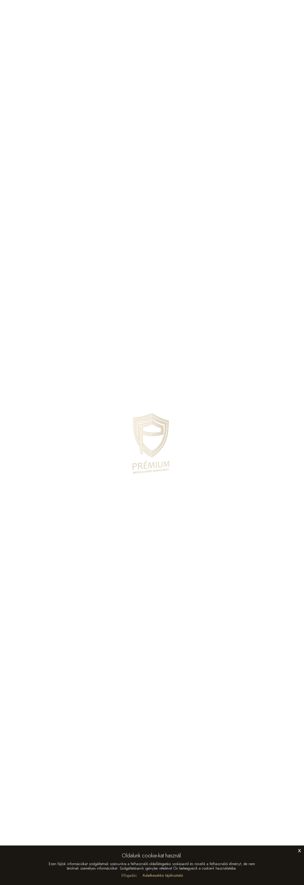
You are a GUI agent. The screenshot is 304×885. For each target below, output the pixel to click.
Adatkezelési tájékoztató (162, 875)
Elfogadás (129, 875)
